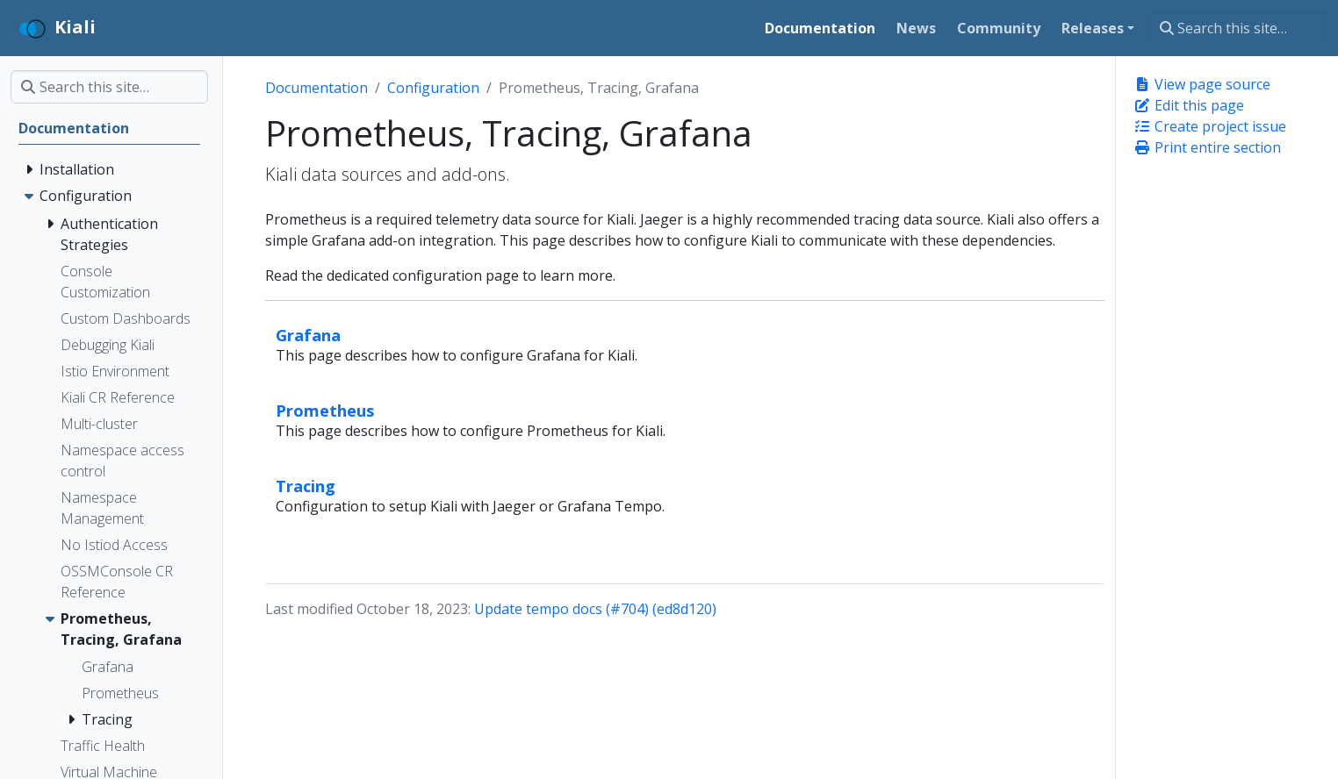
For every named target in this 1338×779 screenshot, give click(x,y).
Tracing (305, 486)
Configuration (433, 87)
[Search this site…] (1238, 28)
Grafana (308, 335)
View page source (1201, 84)
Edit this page (1188, 105)
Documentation (316, 87)
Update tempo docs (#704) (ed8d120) (595, 608)
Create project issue (1209, 126)
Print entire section (1207, 147)
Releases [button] (1092, 28)
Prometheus (325, 410)
